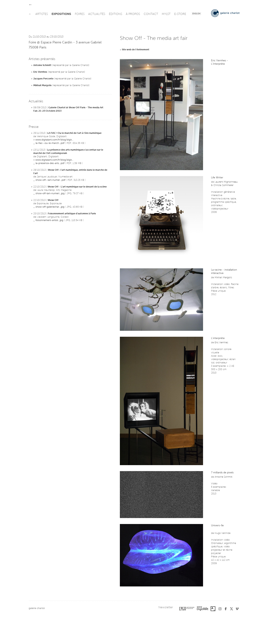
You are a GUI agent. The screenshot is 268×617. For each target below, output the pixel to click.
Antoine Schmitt (42, 65)
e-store (180, 14)
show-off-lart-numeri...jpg (50, 193)
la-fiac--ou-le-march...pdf (50, 143)
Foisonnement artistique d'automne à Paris (72, 213)
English (196, 14)
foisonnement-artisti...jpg (49, 220)
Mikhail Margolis (42, 85)
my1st (166, 14)
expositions (61, 14)
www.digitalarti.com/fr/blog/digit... (54, 140)
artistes (41, 14)
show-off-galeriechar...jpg (50, 207)
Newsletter (165, 607)
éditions (115, 14)
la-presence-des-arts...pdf (50, 163)
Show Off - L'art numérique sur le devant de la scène (77, 187)
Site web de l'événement (135, 49)
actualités (96, 14)
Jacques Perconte (43, 79)
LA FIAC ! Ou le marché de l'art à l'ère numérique (74, 133)
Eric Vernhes (40, 72)
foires (79, 14)
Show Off (53, 200)
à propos (133, 14)
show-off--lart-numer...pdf (50, 180)
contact (151, 14)
